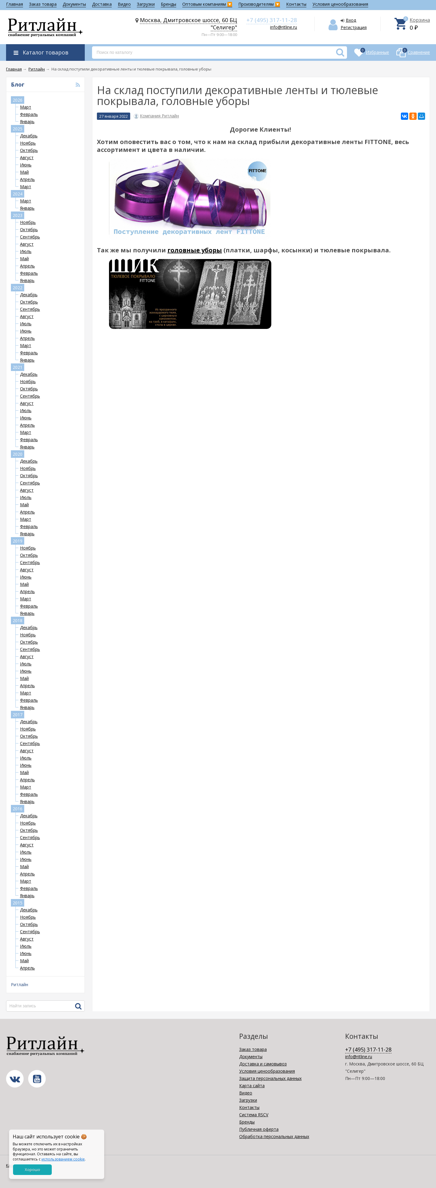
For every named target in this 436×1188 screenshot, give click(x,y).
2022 (17, 287)
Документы (74, 4)
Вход (351, 20)
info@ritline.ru (283, 27)
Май (24, 172)
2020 (17, 454)
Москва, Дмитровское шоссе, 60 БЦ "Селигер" (188, 23)
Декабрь (29, 136)
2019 (17, 541)
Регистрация (354, 27)
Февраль (29, 114)
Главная (14, 4)
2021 (17, 367)
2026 (17, 100)
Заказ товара (43, 4)
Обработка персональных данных (274, 1136)
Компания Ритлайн (159, 116)
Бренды (168, 4)
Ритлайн (19, 984)
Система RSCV (253, 1114)
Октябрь (29, 150)
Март (25, 107)
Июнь (25, 165)
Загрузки (146, 4)
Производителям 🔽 (259, 4)
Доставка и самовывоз (263, 1064)
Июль (25, 251)
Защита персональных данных (270, 1078)
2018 (17, 620)
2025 (17, 129)
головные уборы (194, 250)
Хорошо (32, 1169)
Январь (27, 121)
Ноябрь (28, 143)
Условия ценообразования (340, 4)
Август (27, 157)
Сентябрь (30, 237)
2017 (17, 714)
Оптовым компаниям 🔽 (207, 4)
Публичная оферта (259, 1129)
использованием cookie (63, 1159)
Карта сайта (252, 1085)
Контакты (296, 4)
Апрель (27, 179)
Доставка (102, 4)
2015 (17, 903)
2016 (17, 809)
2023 (17, 215)
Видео (124, 4)
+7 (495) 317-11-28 (271, 20)
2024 (17, 194)
